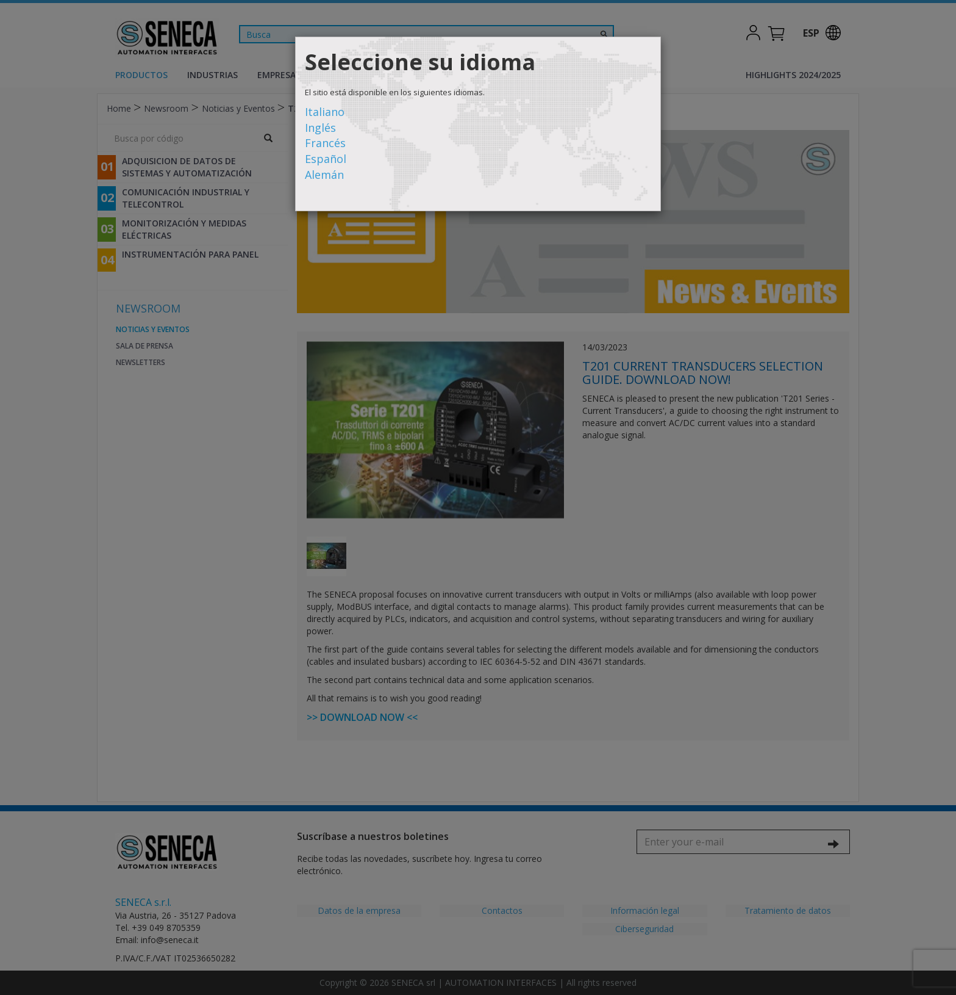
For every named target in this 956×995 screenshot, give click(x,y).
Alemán (324, 174)
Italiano (324, 111)
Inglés (320, 127)
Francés (325, 143)
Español (325, 158)
